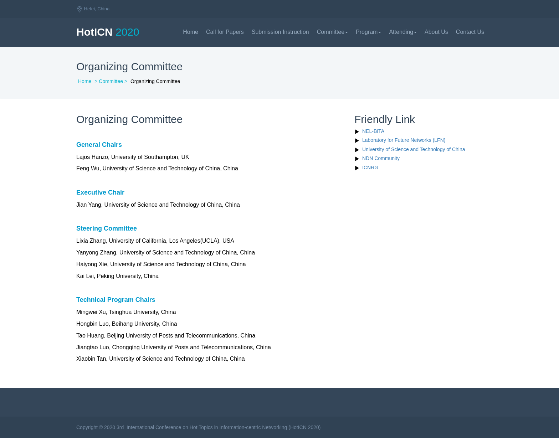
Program (368, 32)
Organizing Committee (155, 81)
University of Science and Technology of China (413, 149)
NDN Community (381, 158)
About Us (436, 32)
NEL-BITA (373, 131)
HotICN (107, 32)
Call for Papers (225, 32)
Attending (403, 32)
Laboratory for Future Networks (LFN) (403, 140)
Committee (332, 32)
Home (190, 32)
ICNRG (370, 167)
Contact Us (470, 32)
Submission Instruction (280, 32)
